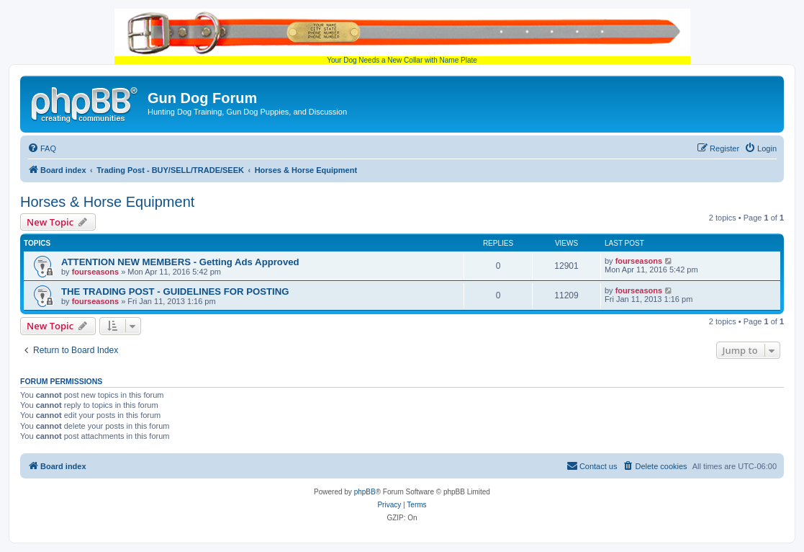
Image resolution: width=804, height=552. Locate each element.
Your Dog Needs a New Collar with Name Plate (402, 36)
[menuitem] (41, 148)
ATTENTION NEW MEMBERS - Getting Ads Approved (180, 262)
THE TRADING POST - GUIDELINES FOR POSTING (175, 291)
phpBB (365, 492)
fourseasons (95, 271)
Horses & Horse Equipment (107, 202)
